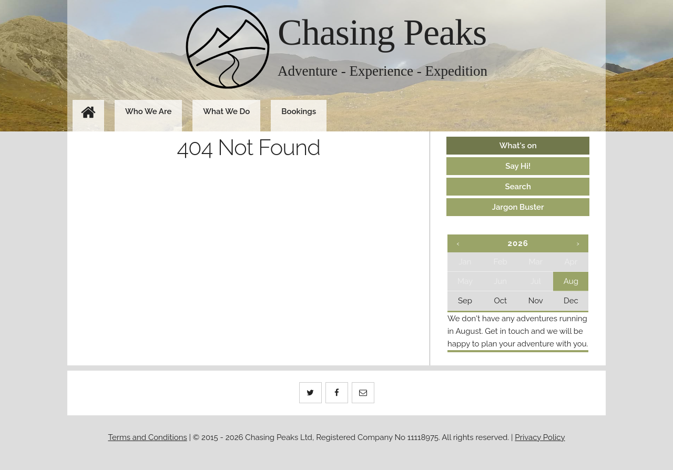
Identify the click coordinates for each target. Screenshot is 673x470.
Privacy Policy (540, 437)
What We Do (226, 111)
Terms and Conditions (147, 437)
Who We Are (148, 111)
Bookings (298, 111)
